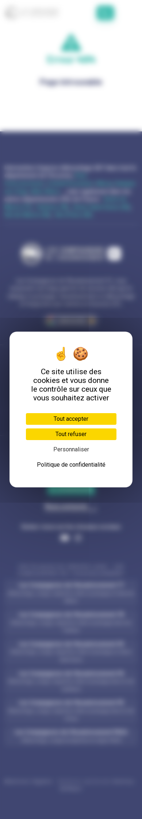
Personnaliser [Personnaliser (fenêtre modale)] (71, 449)
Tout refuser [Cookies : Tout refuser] (71, 434)
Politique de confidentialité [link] (71, 464)
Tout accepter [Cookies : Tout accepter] (71, 418)
